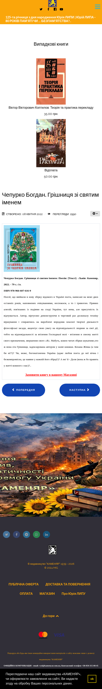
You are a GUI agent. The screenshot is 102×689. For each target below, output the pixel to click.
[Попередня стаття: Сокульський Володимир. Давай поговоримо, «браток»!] (23, 390)
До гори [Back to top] (51, 616)
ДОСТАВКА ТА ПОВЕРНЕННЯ (68, 584)
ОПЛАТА (26, 593)
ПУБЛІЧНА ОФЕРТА (24, 584)
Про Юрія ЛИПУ (73, 593)
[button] (74, 684)
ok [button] (92, 678)
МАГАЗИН (47, 593)
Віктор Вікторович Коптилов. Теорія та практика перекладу (51, 107)
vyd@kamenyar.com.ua (49, 666)
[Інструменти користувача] (95, 213)
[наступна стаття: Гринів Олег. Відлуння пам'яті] (79, 390)
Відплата (51, 170)
